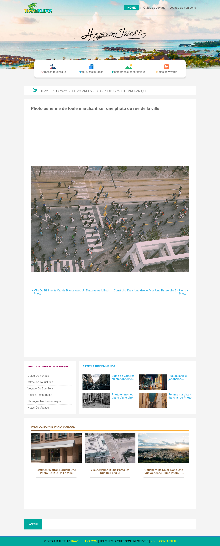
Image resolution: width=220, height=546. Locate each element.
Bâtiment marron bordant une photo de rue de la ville (56, 471)
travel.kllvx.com (83, 541)
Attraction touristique (40, 382)
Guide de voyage (154, 7)
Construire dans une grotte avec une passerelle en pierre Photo (150, 292)
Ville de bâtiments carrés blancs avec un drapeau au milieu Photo (71, 292)
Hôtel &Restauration (40, 394)
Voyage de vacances (76, 91)
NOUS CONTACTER (163, 541)
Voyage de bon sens (182, 7)
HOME (132, 7)
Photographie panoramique (125, 91)
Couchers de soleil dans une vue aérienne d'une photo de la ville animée (163, 471)
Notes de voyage (38, 407)
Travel (46, 91)
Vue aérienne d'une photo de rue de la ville (110, 471)
